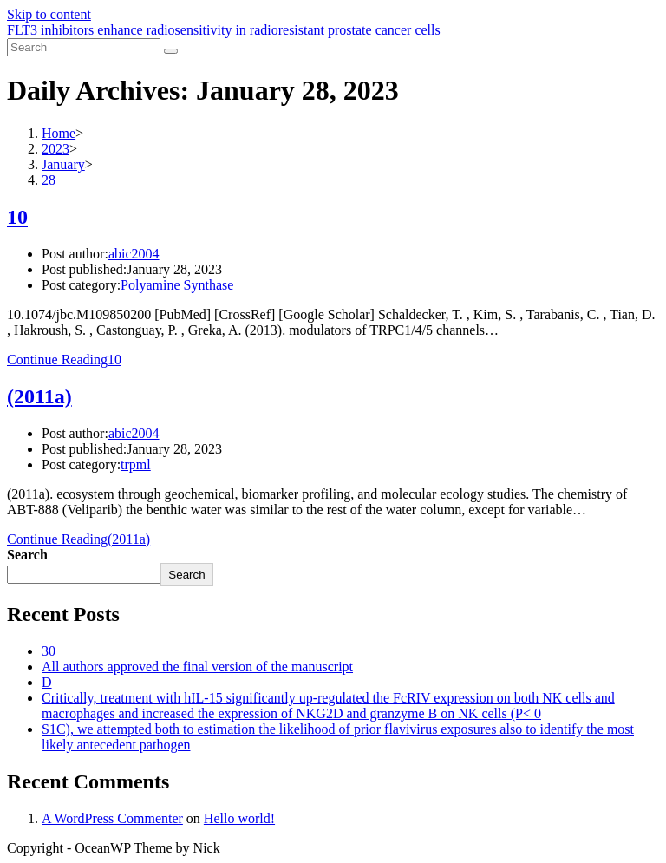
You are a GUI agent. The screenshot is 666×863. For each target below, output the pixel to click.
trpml (136, 464)
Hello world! (239, 818)
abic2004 (134, 253)
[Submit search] (171, 51)
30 (49, 651)
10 (17, 217)
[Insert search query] (83, 47)
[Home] (58, 133)
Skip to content (49, 14)
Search (27, 554)
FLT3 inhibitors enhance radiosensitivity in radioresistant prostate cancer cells (224, 30)
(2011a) (39, 396)
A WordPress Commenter (112, 818)
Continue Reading (64, 359)
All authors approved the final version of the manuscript (197, 666)
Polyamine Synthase (177, 285)
